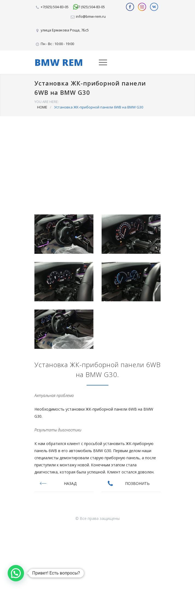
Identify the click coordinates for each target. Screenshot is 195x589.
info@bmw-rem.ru (91, 16)
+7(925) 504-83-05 (55, 6)
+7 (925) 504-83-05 (90, 6)
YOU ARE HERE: (46, 101)
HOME (42, 107)
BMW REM (58, 62)
